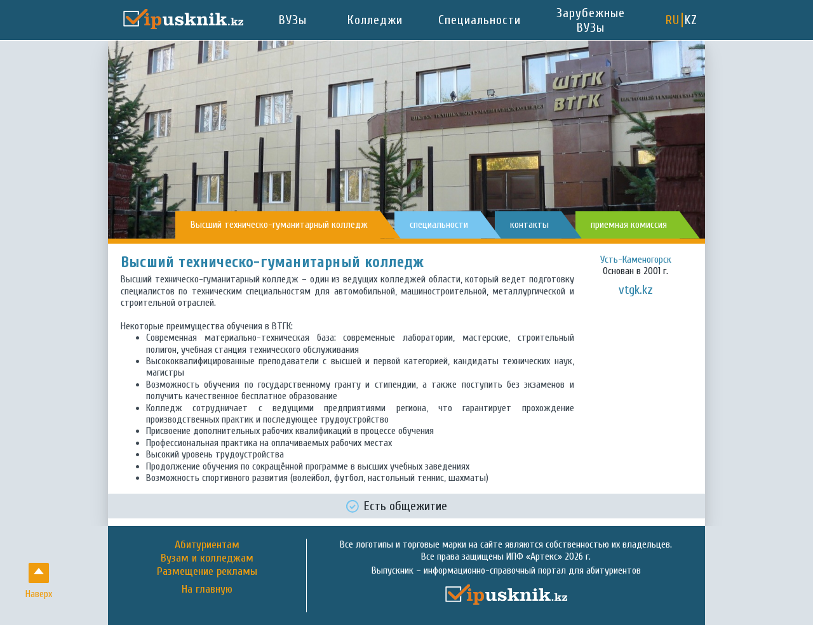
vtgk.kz (636, 289)
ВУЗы (293, 20)
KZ (691, 20)
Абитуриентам (207, 544)
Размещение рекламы (207, 571)
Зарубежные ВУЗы (590, 20)
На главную (207, 589)
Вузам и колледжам (207, 558)
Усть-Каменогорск (635, 259)
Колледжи (375, 20)
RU (673, 20)
